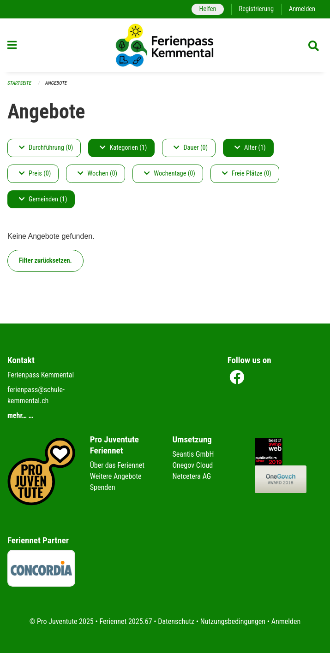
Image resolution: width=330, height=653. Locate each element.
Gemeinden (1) (43, 199)
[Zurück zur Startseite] (165, 45)
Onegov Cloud (193, 465)
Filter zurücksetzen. (45, 261)
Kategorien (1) (123, 148)
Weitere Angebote (116, 476)
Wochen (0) (97, 173)
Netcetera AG (192, 476)
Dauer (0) (191, 148)
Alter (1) (250, 148)
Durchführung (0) (46, 148)
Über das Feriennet (117, 465)
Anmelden (302, 9)
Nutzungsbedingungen (232, 621)
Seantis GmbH (193, 454)
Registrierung (256, 9)
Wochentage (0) (169, 173)
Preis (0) (35, 173)
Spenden (102, 487)
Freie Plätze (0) (246, 173)
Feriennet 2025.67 (125, 621)
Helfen (207, 9)
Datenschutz (176, 621)
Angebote (56, 83)
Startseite (19, 83)
